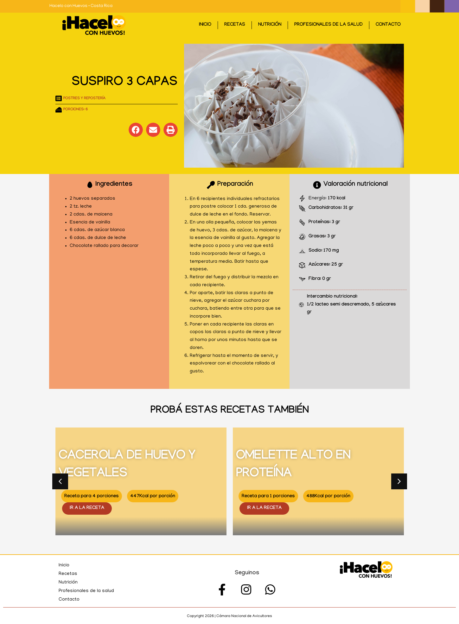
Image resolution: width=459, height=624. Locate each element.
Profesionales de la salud (328, 25)
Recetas (234, 25)
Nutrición (269, 25)
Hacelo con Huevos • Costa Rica (80, 6)
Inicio (205, 25)
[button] (136, 130)
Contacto (388, 25)
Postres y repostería (84, 98)
